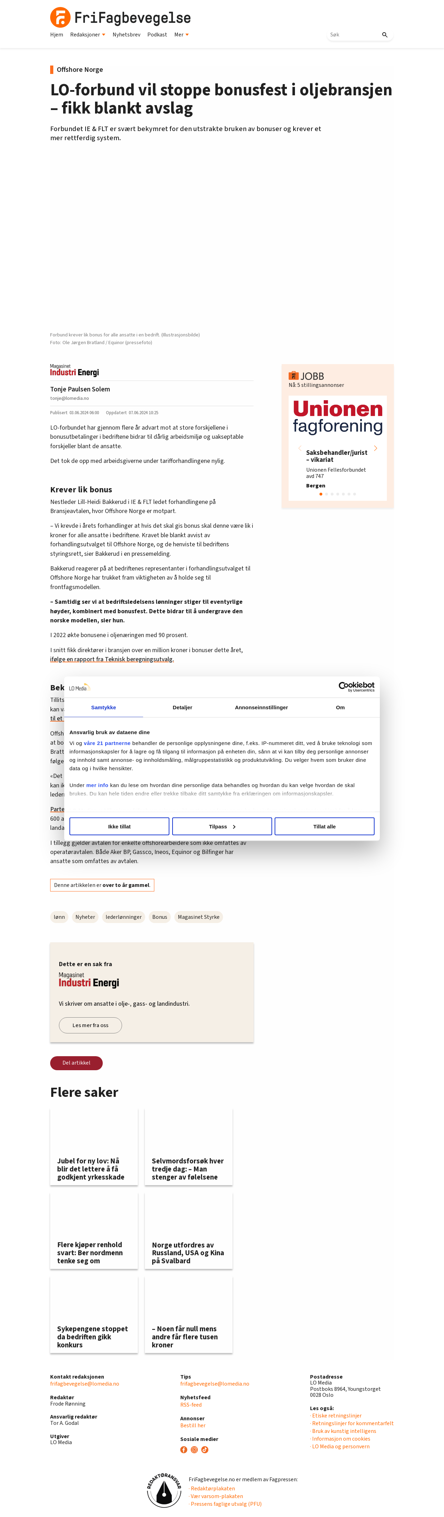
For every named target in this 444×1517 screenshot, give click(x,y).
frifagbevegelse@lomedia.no (84, 1384)
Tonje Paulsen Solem (80, 389)
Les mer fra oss (90, 1025)
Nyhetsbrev (126, 35)
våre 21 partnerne (107, 743)
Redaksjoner (88, 35)
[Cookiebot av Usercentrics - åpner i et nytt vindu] (344, 687)
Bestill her (193, 1425)
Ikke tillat (119, 826)
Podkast (157, 35)
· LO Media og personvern (340, 1446)
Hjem (56, 35)
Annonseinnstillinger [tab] (261, 707)
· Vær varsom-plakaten (216, 1496)
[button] (375, 448)
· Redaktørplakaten (212, 1488)
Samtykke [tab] (103, 707)
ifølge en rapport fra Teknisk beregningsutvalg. (112, 659)
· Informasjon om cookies (340, 1439)
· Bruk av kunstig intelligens (343, 1431)
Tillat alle (325, 826)
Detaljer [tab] (183, 707)
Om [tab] (340, 707)
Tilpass (222, 826)
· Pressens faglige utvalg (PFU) (225, 1504)
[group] (338, 448)
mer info (97, 785)
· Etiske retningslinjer (336, 1416)
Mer (181, 35)
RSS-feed (191, 1405)
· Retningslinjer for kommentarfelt (352, 1423)
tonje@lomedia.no (69, 398)
